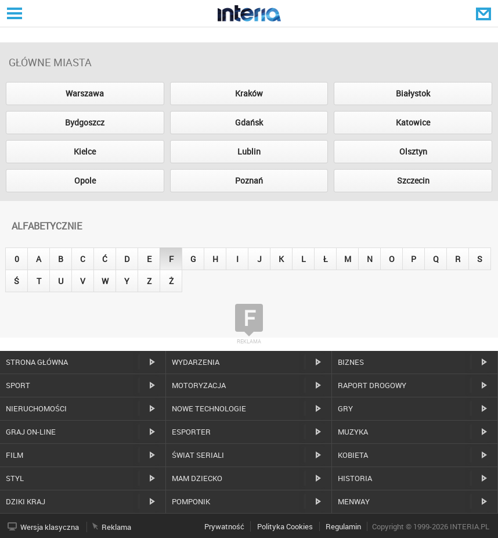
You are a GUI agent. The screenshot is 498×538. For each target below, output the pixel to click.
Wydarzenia (195, 362)
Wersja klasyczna (49, 527)
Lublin (249, 151)
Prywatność (224, 526)
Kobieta (353, 455)
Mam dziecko (197, 478)
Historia (355, 478)
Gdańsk (249, 122)
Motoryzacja (199, 385)
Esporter (191, 431)
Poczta (484, 13)
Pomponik (191, 501)
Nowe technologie (209, 408)
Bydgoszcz (84, 122)
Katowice (413, 122)
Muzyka (353, 431)
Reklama (116, 527)
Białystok (413, 93)
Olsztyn (413, 151)
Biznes (351, 362)
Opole (85, 180)
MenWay (354, 501)
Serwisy (13, 13)
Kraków (249, 93)
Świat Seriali (198, 455)
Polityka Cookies (285, 526)
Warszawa (85, 93)
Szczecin (413, 180)
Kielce (85, 151)
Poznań (249, 180)
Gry (345, 408)
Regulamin (343, 526)
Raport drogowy (372, 385)
